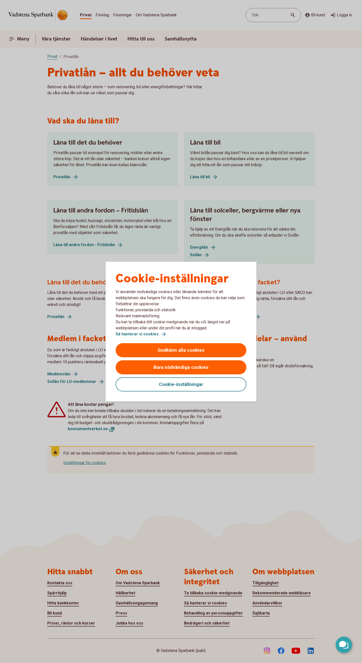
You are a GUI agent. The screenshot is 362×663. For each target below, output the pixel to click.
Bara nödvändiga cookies (181, 367)
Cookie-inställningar (181, 384)
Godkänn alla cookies (181, 350)
